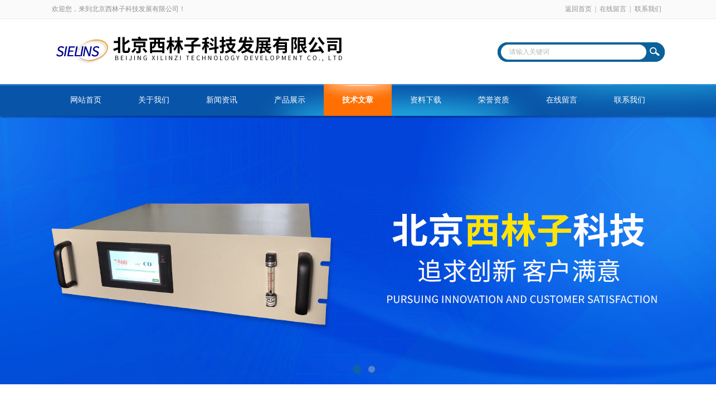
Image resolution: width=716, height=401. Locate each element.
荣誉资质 (493, 100)
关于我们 (153, 100)
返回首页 (578, 9)
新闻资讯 (221, 100)
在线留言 (613, 9)
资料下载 (425, 100)
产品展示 (289, 100)
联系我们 (648, 9)
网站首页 (85, 100)
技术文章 (357, 100)
